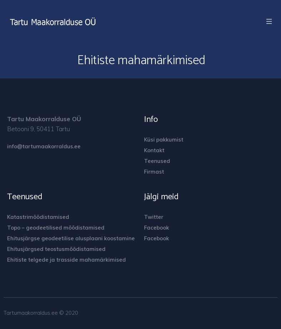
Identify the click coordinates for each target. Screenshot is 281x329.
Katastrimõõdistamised (38, 217)
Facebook (156, 227)
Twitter (153, 217)
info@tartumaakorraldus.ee (44, 146)
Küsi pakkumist (163, 139)
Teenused (157, 161)
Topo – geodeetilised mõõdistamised (55, 227)
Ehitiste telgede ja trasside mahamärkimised (66, 259)
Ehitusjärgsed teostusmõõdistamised (56, 249)
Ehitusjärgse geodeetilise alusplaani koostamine (71, 238)
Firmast (154, 171)
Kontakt (154, 150)
